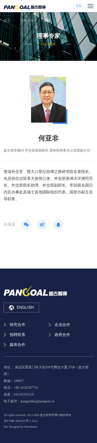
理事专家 (27, 20)
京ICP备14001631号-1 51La (21, 421)
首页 (7, 20)
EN (78, 6)
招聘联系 (17, 335)
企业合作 (62, 325)
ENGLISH (21, 307)
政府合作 (62, 335)
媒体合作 (17, 345)
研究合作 (17, 325)
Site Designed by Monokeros (21, 426)
